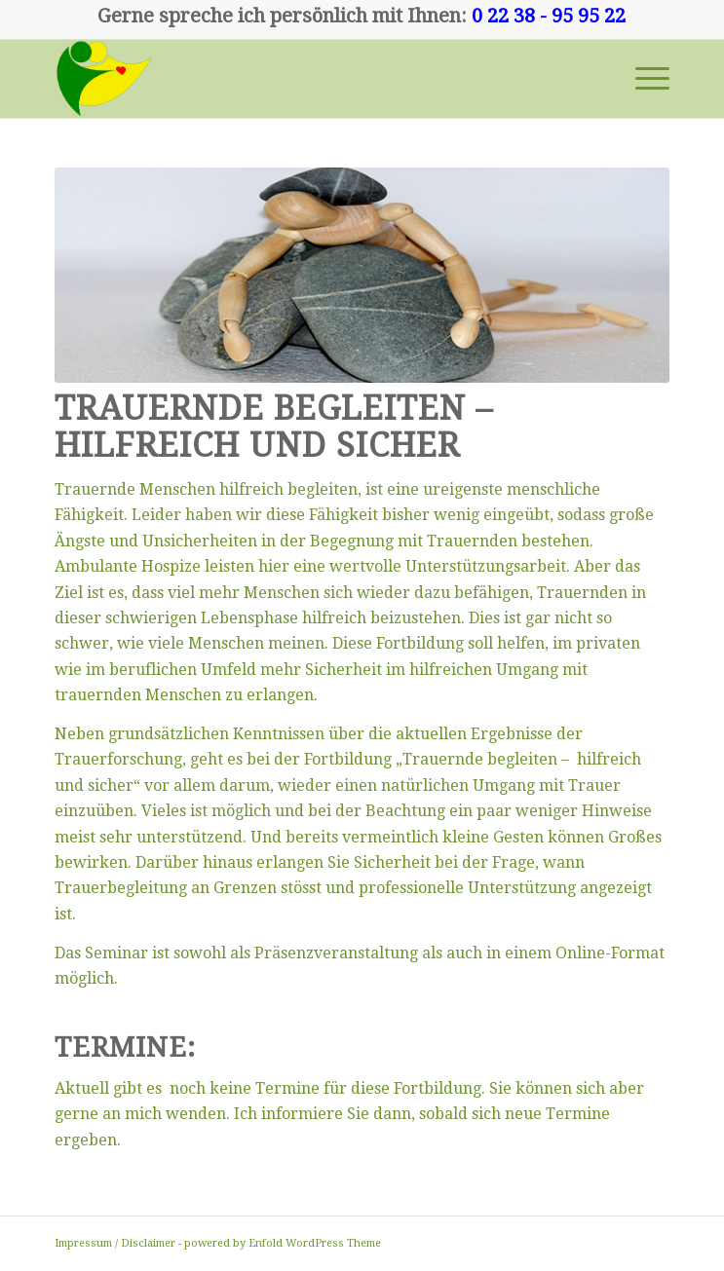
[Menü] (642, 79)
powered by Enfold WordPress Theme (282, 1243)
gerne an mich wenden (140, 1113)
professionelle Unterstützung (467, 887)
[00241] (301, 79)
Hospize (171, 566)
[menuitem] (642, 79)
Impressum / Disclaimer (115, 1243)
